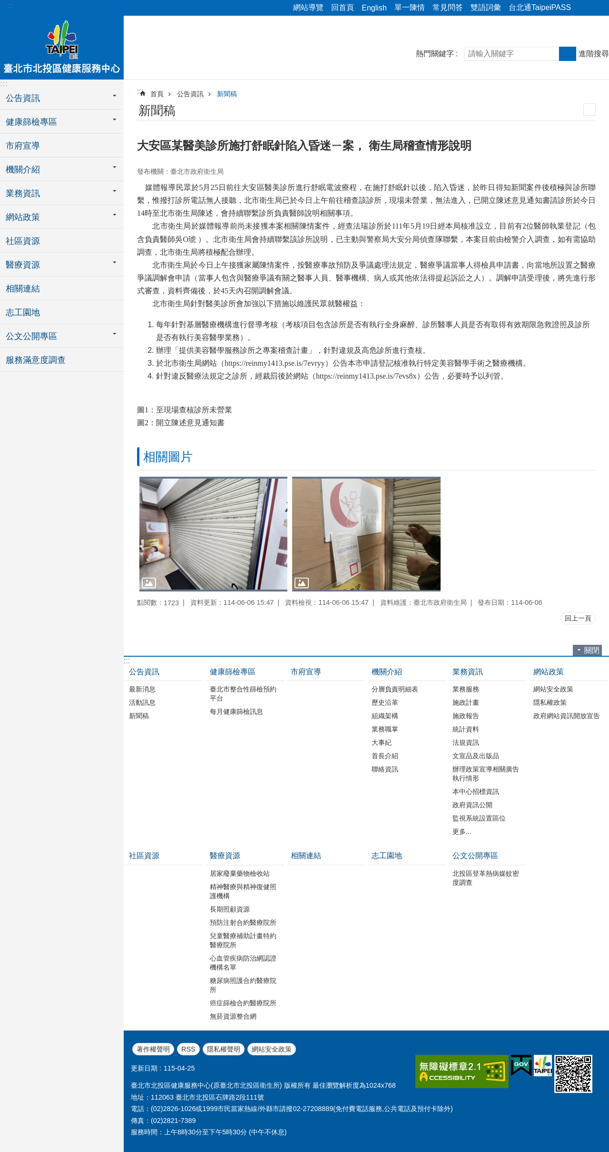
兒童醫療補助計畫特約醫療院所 (243, 940)
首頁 (157, 94)
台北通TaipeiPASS (540, 7)
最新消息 (142, 689)
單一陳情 (409, 7)
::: (10, 5)
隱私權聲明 (223, 1049)
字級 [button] (596, 8)
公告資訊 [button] (23, 98)
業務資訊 (467, 672)
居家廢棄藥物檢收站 (240, 873)
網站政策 (548, 672)
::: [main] (140, 91)
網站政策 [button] (23, 217)
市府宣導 (23, 145)
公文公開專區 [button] (31, 336)
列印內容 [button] (589, 109)
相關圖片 (168, 456)
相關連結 (23, 288)
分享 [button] (583, 8)
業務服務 (465, 689)
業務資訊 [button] (23, 193)
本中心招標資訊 (475, 791)
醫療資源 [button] (23, 265)
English (374, 8)
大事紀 (382, 742)
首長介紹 (385, 756)
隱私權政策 (550, 702)
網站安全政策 (553, 689)
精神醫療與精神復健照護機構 (243, 891)
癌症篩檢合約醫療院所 (243, 1003)
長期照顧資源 (230, 909)
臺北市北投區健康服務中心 (62, 46)
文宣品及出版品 (475, 756)
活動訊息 (142, 702)
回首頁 (342, 7)
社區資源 (23, 241)
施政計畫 (465, 702)
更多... (461, 831)
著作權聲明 (153, 1049)
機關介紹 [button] (23, 169)
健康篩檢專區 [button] (31, 122)
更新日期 (144, 1068)
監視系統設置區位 (479, 818)
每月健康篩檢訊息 (236, 711)
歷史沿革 (385, 702)
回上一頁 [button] (578, 618)
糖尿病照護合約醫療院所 (243, 985)
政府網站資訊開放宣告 (566, 716)
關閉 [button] (591, 650)
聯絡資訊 (385, 769)
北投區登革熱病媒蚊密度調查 (485, 878)
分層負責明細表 (395, 689)
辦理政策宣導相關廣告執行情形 (485, 773)
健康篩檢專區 (232, 672)
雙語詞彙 (486, 7)
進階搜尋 (594, 54)
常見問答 (447, 7)
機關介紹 (387, 672)
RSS (188, 1049)
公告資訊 (190, 94)
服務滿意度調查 (36, 360)
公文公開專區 (475, 855)
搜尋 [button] (567, 54)
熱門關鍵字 (435, 54)
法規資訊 (465, 742)
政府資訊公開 (472, 805)
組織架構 (385, 716)
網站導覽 (308, 7)
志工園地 (23, 312)
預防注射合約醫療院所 (243, 922)
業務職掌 (385, 729)
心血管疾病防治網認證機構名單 (243, 962)
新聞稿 (227, 94)
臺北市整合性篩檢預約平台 (243, 693)
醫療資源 (225, 855)
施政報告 (465, 716)
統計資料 (465, 729)
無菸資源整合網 (233, 1016)
